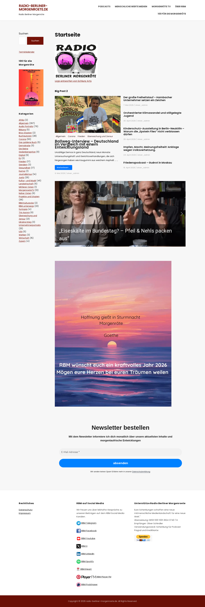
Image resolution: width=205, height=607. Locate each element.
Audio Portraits (26, 126)
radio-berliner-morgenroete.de (33, 7)
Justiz (21, 177)
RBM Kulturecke (26, 203)
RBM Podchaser (87, 584)
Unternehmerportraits (30, 225)
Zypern (22, 241)
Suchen (23, 33)
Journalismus (25, 174)
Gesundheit (24, 167)
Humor (22, 171)
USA (20, 231)
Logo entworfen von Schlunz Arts (73, 81)
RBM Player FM (93, 576)
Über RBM (180, 6)
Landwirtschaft (26, 183)
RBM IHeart (84, 569)
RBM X (81, 546)
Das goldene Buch (28, 142)
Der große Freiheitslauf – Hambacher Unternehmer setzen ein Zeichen (147, 99)
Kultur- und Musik (27, 180)
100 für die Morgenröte (172, 13)
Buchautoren (25, 135)
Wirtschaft (24, 238)
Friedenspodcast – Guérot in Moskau (147, 162)
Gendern (23, 164)
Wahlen (22, 234)
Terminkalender (26, 52)
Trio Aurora (24, 212)
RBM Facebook (86, 530)
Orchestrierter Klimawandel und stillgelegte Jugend (152, 114)
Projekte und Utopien (29, 196)
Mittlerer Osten (26, 187)
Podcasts (104, 6)
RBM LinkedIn (85, 553)
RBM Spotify (85, 561)
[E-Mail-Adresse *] (120, 452)
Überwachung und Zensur (100, 136)
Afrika (21, 120)
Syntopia (23, 209)
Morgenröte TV (161, 6)
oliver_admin (73, 173)
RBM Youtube (85, 538)
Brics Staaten (25, 132)
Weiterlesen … (63, 167)
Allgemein (60, 136)
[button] (120, 214)
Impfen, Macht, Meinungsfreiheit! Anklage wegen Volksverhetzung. (151, 149)
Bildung (22, 129)
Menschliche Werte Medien (131, 6)
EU (20, 158)
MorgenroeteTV (26, 190)
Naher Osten (25, 193)
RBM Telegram (86, 522)
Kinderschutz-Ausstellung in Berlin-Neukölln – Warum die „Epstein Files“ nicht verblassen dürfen (153, 131)
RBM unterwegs (26, 206)
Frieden (81, 136)
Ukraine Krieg (25, 222)
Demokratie (24, 145)
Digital (22, 155)
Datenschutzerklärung (141, 472)
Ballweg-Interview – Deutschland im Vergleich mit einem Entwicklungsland (87, 144)
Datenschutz (25, 509)
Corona (71, 136)
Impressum (25, 513)
